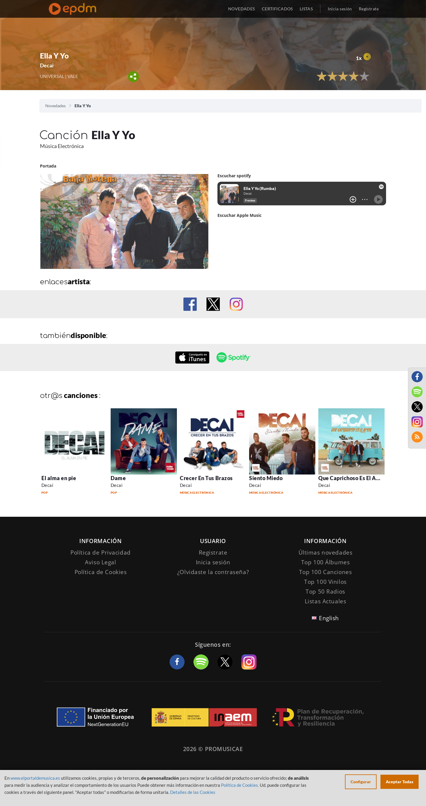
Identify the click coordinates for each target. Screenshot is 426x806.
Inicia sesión (340, 8)
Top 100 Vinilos (325, 582)
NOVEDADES (241, 8)
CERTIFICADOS (277, 8)
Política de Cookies (101, 572)
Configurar (361, 781)
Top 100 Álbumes (325, 562)
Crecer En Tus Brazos (206, 478)
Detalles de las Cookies (192, 792)
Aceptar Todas (399, 781)
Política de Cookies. (240, 785)
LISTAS (306, 8)
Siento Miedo (266, 478)
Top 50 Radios (325, 591)
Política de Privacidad (100, 552)
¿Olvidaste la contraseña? (213, 572)
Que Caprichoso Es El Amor (352, 478)
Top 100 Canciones (325, 572)
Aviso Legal (100, 562)
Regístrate (369, 8)
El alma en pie (58, 478)
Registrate (213, 552)
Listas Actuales (325, 601)
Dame (118, 478)
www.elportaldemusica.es (35, 778)
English (329, 618)
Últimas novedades (325, 552)
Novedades (55, 105)
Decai (47, 65)
